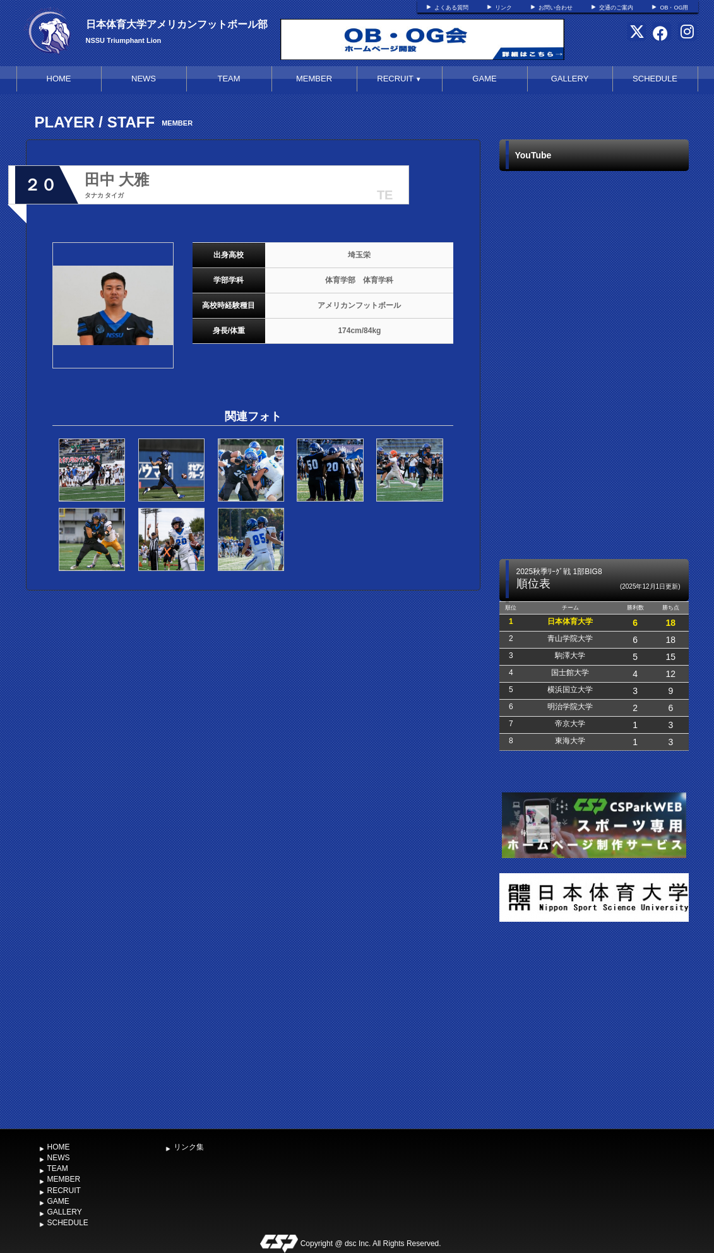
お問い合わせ (555, 7)
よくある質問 (451, 7)
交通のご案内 (616, 7)
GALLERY (570, 78)
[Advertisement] (594, 1028)
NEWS (143, 78)
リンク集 (189, 1147)
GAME (484, 78)
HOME (59, 78)
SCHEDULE (655, 78)
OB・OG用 (674, 7)
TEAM (228, 78)
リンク (503, 7)
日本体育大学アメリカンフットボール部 (177, 24)
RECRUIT (399, 78)
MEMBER (314, 78)
